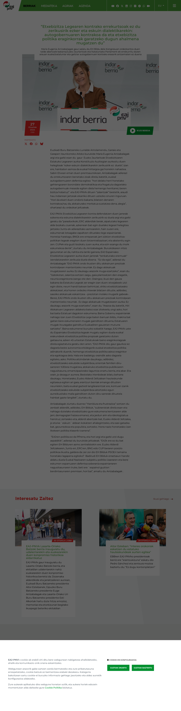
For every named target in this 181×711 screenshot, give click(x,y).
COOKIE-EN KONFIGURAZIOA (122, 660)
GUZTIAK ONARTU (118, 668)
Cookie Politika (53, 687)
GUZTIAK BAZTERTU (143, 668)
